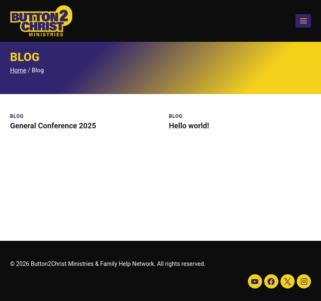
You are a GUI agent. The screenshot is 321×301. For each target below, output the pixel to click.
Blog (17, 116)
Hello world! (189, 125)
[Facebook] (271, 281)
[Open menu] (303, 20)
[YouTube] (255, 281)
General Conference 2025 (53, 125)
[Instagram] (304, 281)
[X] (287, 281)
